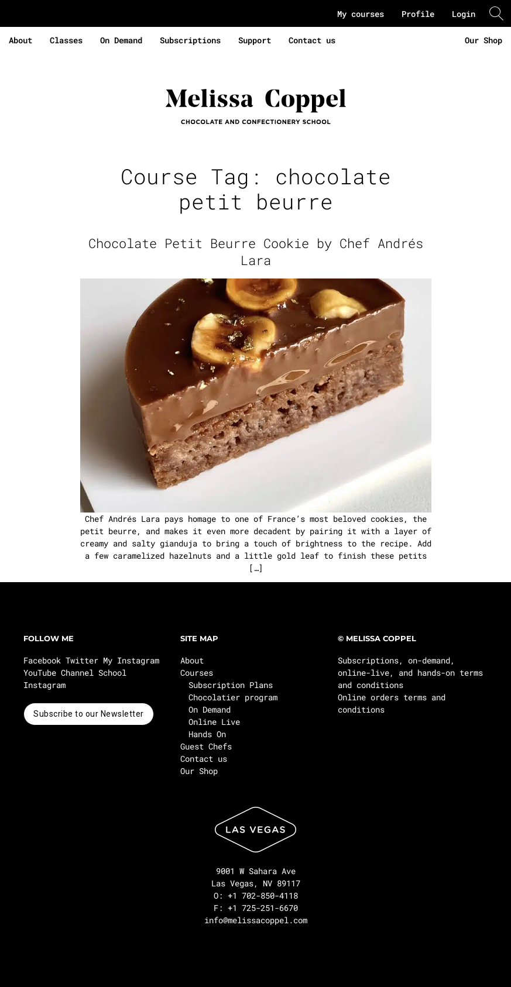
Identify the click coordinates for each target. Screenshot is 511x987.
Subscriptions (190, 40)
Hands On (207, 734)
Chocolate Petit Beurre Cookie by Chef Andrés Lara (255, 252)
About (20, 40)
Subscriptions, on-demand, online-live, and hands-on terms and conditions (410, 672)
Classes (66, 40)
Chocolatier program (232, 697)
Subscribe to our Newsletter (88, 713)
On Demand (121, 40)
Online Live (214, 721)
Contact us (312, 40)
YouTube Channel (58, 672)
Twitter (82, 660)
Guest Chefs (206, 746)
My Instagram (131, 660)
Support (254, 40)
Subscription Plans (230, 684)
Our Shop (483, 40)
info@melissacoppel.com (255, 920)
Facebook (42, 660)
